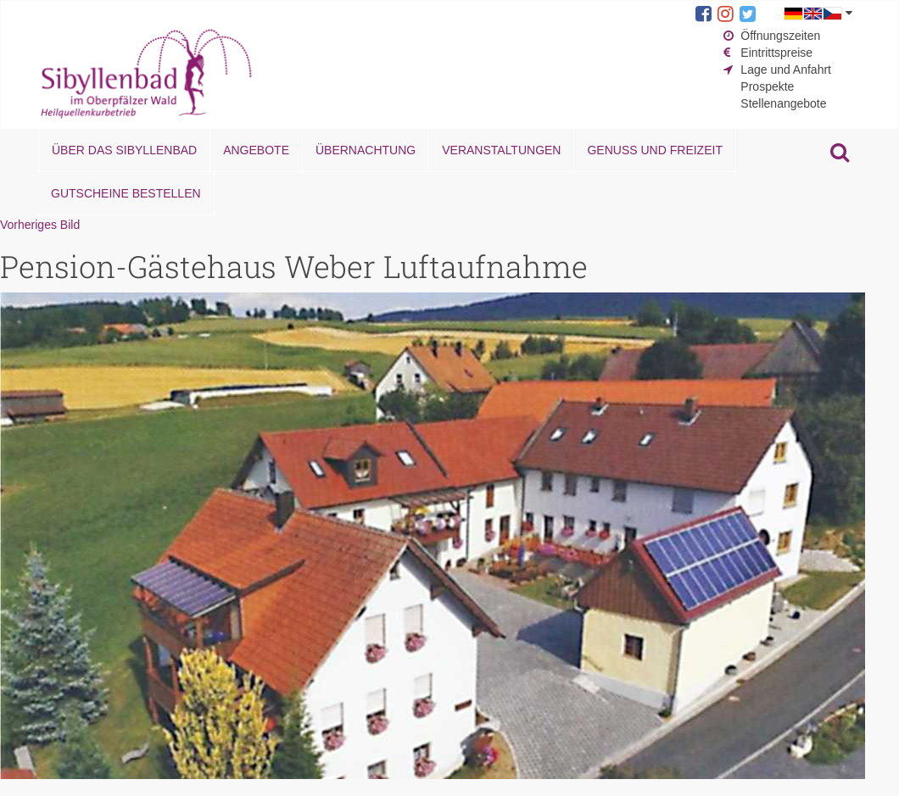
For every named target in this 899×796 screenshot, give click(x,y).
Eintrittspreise (776, 52)
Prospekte (767, 86)
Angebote (256, 150)
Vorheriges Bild (40, 224)
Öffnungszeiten (780, 35)
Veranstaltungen (501, 150)
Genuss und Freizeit (654, 150)
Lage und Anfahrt (785, 69)
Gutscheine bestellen (126, 193)
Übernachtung (365, 150)
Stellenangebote (783, 103)
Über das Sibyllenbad (124, 150)
